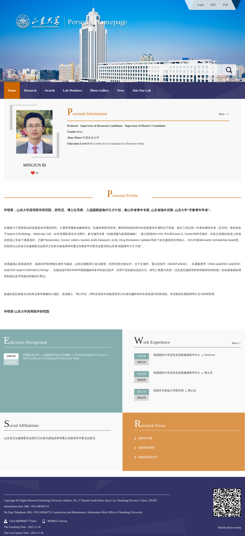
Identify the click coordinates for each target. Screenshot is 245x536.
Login (200, 4)
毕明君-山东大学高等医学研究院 (26, 311)
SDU (213, 4)
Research (30, 90)
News (120, 90)
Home (12, 90)
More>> (236, 343)
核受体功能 (145, 438)
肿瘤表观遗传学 (148, 457)
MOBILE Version (57, 521)
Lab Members (72, 90)
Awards (50, 90)
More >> (224, 114)
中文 (225, 4)
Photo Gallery (99, 90)
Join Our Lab (141, 90)
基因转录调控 (146, 447)
